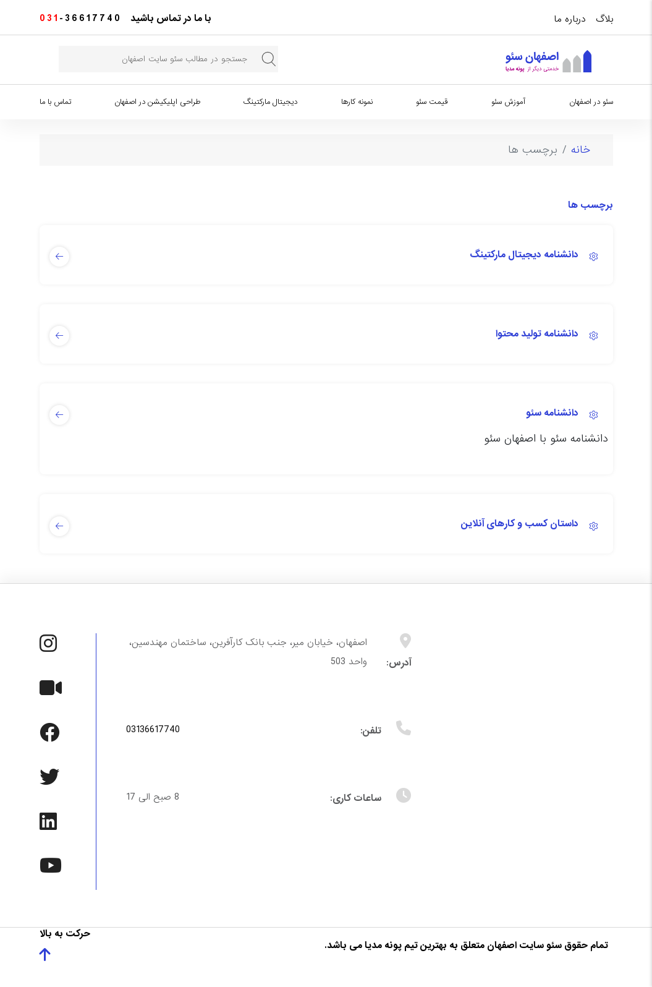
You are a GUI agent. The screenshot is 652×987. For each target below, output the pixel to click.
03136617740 (153, 729)
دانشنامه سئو (552, 413)
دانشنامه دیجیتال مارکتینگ (524, 254)
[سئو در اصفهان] (548, 61)
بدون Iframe (526, 757)
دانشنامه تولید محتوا (537, 334)
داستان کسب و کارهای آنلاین (519, 523)
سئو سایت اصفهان (524, 945)
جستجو (269, 59)
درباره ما (570, 19)
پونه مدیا (383, 945)
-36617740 (81, 18)
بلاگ (604, 19)
